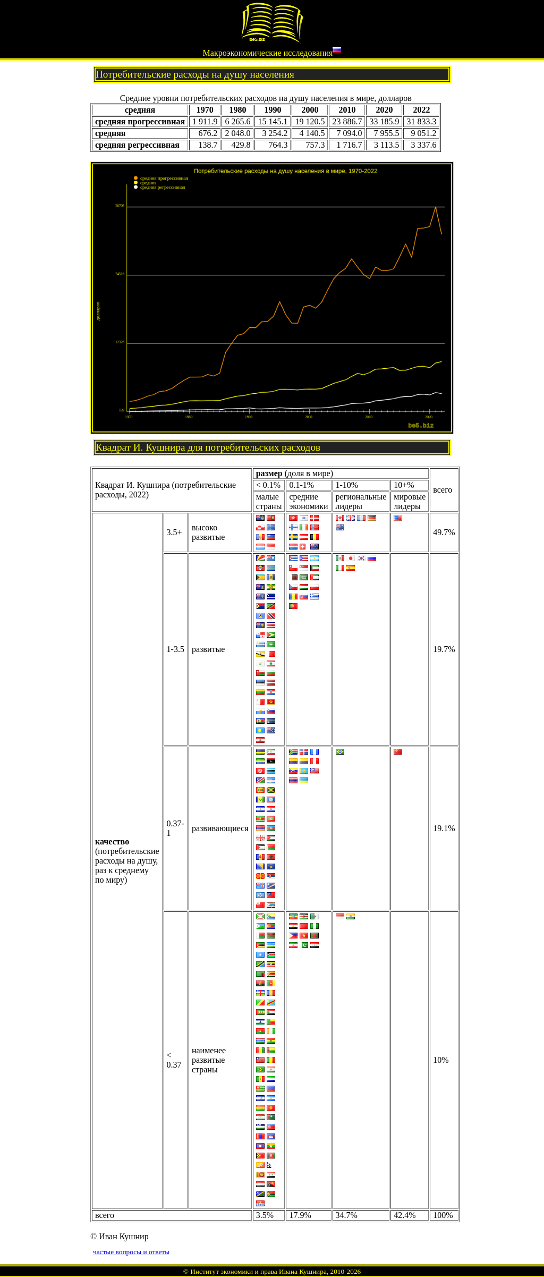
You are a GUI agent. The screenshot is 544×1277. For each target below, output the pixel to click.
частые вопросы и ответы (131, 1252)
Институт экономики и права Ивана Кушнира (258, 1271)
